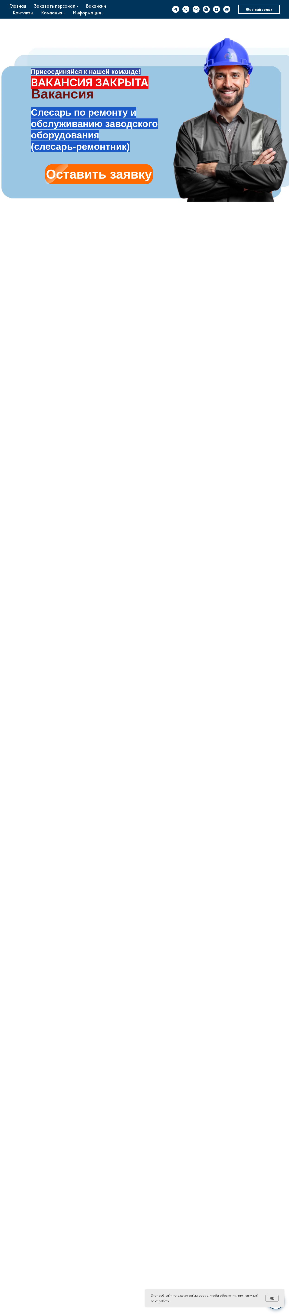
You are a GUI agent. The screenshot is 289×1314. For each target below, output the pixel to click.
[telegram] (175, 9)
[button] (259, 9)
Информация (87, 12)
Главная (17, 6)
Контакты (23, 12)
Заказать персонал (54, 6)
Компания (51, 12)
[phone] (185, 9)
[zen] (216, 9)
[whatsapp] (206, 9)
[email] (226, 9)
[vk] (196, 9)
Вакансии (96, 6)
